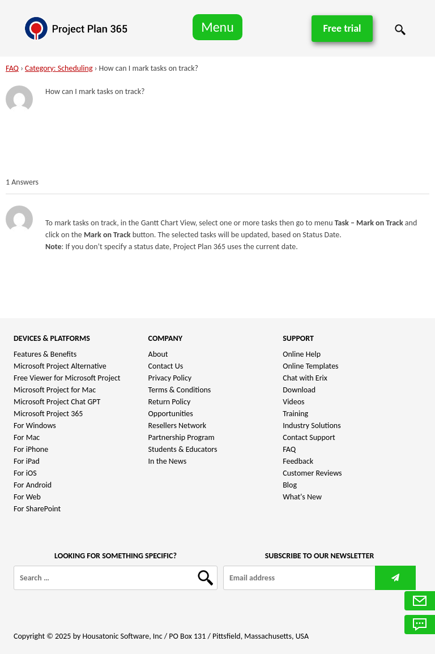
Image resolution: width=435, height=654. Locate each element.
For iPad (27, 461)
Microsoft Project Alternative (60, 366)
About (158, 354)
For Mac (27, 437)
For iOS (25, 473)
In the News (167, 461)
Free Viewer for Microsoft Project (67, 378)
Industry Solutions (311, 425)
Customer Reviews (312, 473)
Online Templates (310, 366)
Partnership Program (181, 437)
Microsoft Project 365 (48, 413)
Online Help (302, 354)
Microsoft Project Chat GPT (57, 402)
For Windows (35, 425)
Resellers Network (177, 425)
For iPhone (31, 449)
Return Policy (169, 402)
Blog (290, 485)
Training (295, 413)
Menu (217, 27)
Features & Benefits (45, 354)
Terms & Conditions (179, 390)
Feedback (298, 461)
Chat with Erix (305, 378)
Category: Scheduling (58, 68)
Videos (293, 402)
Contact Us (166, 366)
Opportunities (170, 413)
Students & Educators (183, 449)
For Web (27, 497)
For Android (33, 485)
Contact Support (309, 437)
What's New (302, 497)
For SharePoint (37, 509)
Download (299, 390)
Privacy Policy (170, 378)
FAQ (12, 68)
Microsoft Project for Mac (55, 390)
